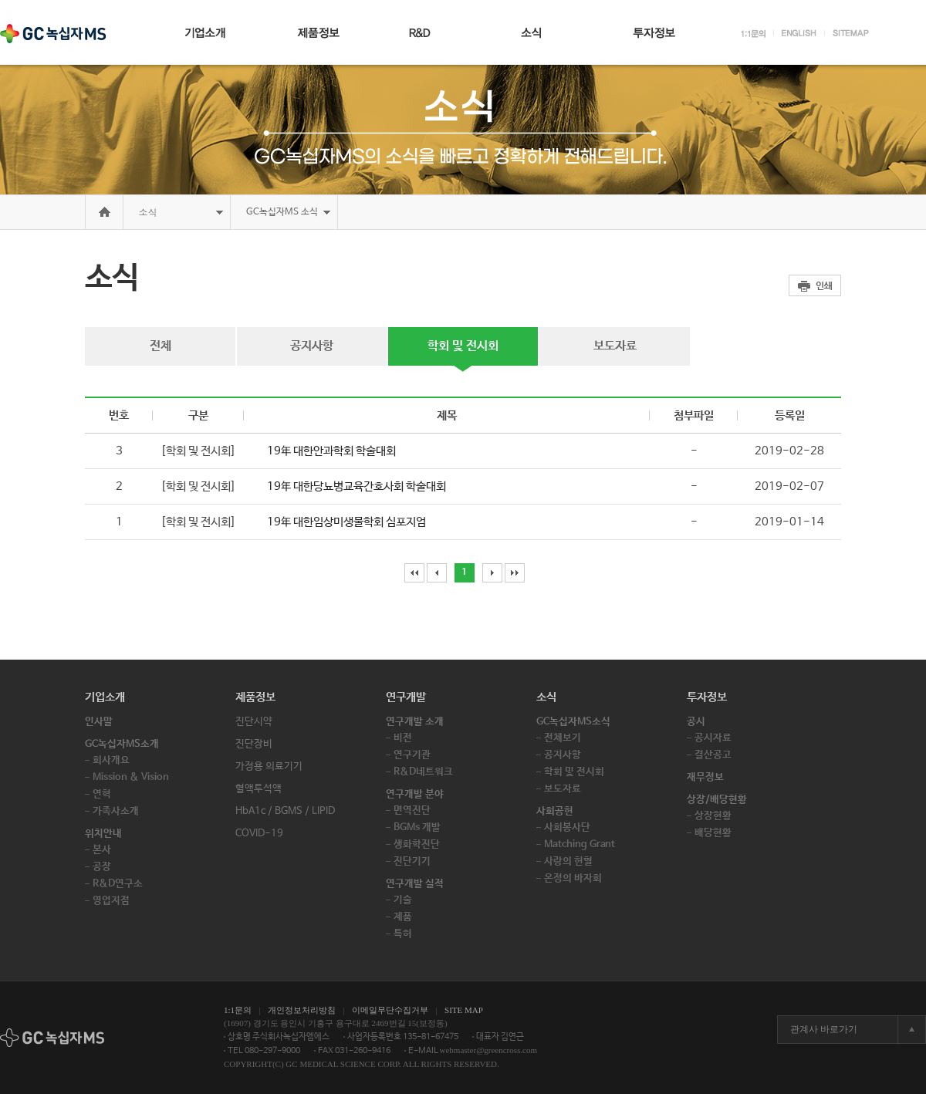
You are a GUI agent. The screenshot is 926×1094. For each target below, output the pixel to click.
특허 (403, 934)
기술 (403, 900)
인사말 (99, 722)
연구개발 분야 (415, 794)
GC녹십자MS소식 (573, 722)
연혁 (102, 794)
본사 (102, 850)
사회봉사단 (567, 827)
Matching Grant (579, 844)
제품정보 (255, 697)
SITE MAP (463, 1010)
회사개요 (111, 760)
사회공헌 (554, 811)
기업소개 (105, 697)
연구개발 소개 (415, 722)
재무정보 (705, 777)
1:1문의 (238, 1010)
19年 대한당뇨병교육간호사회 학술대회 (356, 486)
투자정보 (707, 697)
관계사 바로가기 (823, 1029)
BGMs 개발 (417, 827)
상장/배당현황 (717, 799)
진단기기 (412, 861)
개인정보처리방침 (302, 1010)
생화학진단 (417, 844)
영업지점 (111, 901)
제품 (403, 917)
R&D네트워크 (423, 772)
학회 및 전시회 (463, 346)
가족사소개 (116, 811)
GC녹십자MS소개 (122, 744)
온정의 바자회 (573, 878)
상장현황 (713, 816)
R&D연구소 (118, 884)
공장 (102, 867)
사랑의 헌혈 (568, 861)
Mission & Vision (131, 777)
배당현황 (713, 833)
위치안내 (103, 833)
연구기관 (412, 755)
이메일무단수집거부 (390, 1010)
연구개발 (406, 697)
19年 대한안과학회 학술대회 (331, 451)
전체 (160, 346)
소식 (148, 211)
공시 (696, 722)
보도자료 (615, 346)
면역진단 (412, 810)
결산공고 (713, 755)
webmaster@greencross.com (489, 1050)
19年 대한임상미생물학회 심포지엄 (346, 521)
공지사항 (311, 346)
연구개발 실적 (415, 884)
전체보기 (562, 738)
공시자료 (713, 738)
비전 (403, 738)
